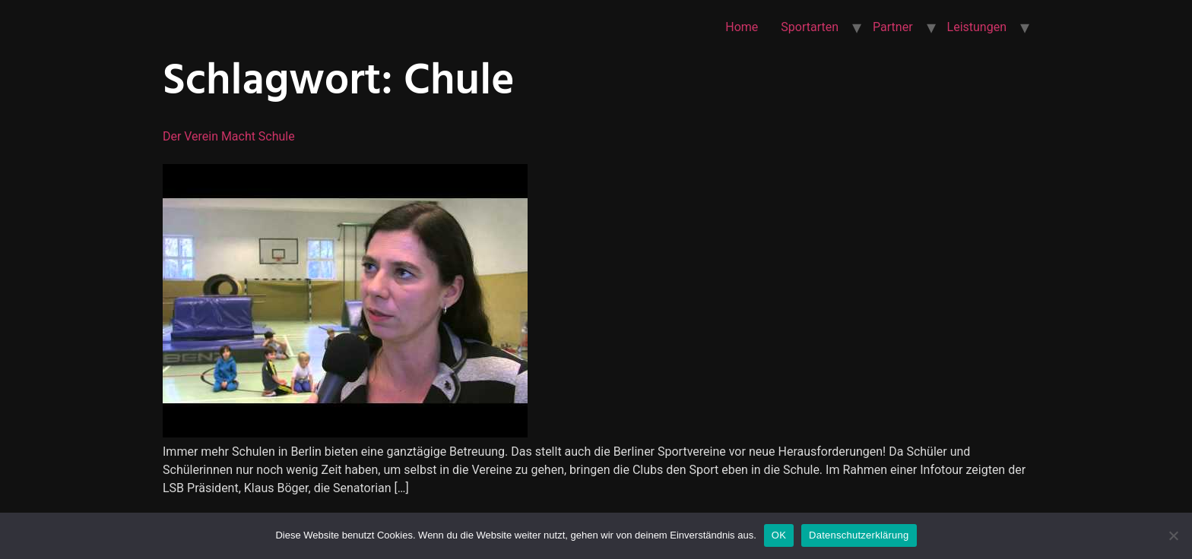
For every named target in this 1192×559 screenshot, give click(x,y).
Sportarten (810, 27)
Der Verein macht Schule (229, 136)
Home (741, 27)
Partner (893, 27)
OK (779, 535)
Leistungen (977, 27)
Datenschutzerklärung (858, 535)
